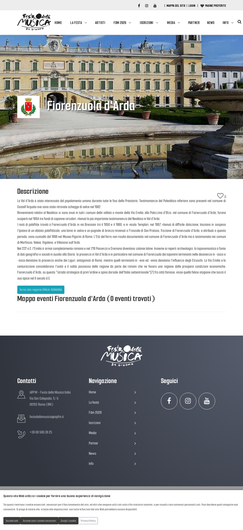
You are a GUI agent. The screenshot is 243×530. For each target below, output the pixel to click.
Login (191, 5)
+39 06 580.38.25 (41, 432)
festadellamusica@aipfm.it (47, 416)
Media (171, 22)
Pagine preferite (215, 5)
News (210, 22)
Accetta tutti (12, 521)
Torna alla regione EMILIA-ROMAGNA (41, 289)
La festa (76, 22)
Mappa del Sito (175, 5)
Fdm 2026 (120, 22)
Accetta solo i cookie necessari (39, 521)
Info (225, 22)
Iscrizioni (146, 22)
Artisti (100, 22)
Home (58, 22)
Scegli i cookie (68, 521)
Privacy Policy (88, 521)
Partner (194, 22)
